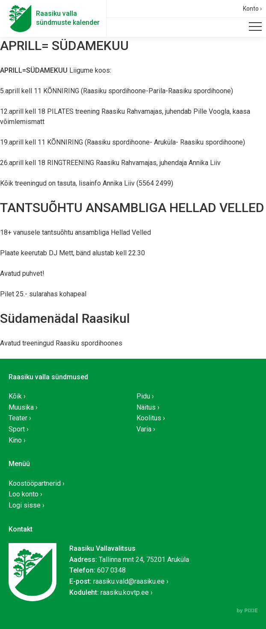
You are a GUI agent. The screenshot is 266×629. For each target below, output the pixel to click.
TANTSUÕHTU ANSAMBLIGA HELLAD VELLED (132, 207)
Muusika (21, 407)
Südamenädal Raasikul (65, 318)
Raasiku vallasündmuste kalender (68, 18)
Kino (15, 440)
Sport (17, 429)
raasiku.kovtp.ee (124, 592)
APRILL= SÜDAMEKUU (64, 45)
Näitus (146, 407)
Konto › (252, 8)
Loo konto (23, 494)
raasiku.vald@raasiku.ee (129, 581)
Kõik (15, 396)
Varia (143, 429)
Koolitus (148, 418)
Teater (18, 418)
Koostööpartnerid (35, 483)
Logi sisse (25, 505)
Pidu (143, 396)
